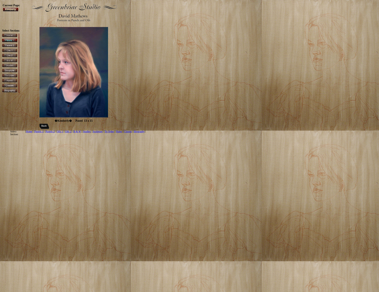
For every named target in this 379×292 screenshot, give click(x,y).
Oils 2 (68, 131)
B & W (77, 131)
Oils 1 (60, 131)
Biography (139, 131)
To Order (109, 131)
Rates (119, 131)
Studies (87, 131)
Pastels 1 (38, 131)
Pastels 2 (50, 131)
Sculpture (97, 131)
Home (29, 131)
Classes (128, 131)
